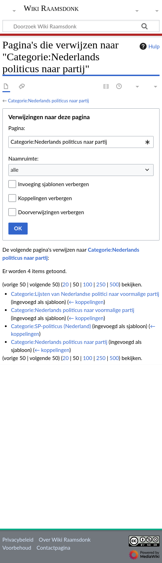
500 (114, 284)
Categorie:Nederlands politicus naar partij (48, 100)
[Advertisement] (81, 445)
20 (66, 284)
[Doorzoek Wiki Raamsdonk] (81, 26)
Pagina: (16, 128)
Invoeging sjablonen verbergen (53, 184)
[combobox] (81, 142)
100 (87, 284)
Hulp (149, 46)
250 (100, 284)
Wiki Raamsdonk (51, 9)
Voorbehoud (16, 547)
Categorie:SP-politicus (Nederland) (51, 326)
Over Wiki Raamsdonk (65, 539)
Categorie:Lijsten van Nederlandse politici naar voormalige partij (85, 294)
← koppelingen (86, 302)
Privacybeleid (18, 539)
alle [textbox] (14, 170)
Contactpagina (53, 547)
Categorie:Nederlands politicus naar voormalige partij (72, 310)
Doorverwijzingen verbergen (51, 212)
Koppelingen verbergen (45, 198)
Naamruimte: (23, 158)
